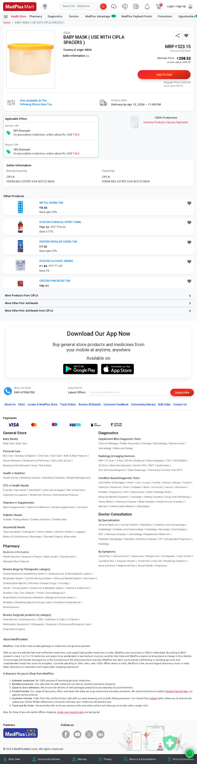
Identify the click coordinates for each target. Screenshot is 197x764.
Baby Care (21, 443)
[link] (19, 6)
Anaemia (116, 487)
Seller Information (76, 55)
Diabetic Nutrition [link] (40, 519)
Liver (138, 482)
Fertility (156, 482)
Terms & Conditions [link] (183, 759)
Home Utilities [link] (45, 531)
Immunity (157, 487)
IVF (160, 539)
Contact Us (180, 404)
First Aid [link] (7, 490)
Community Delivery (143, 404)
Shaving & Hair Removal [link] (16, 465)
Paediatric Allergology (110, 539)
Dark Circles (184, 556)
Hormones (89, 578)
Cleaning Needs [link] (12, 531)
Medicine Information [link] (16, 552)
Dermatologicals (55, 593)
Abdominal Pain (127, 565)
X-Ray (120, 460)
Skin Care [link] (8, 455)
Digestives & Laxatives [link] (15, 495)
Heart (130, 482)
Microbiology (160, 443)
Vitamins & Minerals (77, 588)
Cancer (169, 487)
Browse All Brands (90, 404)
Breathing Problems (175, 561)
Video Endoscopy (137, 470)
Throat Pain (144, 561)
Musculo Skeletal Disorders (113, 496)
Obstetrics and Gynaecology (170, 524)
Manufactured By (16, 170)
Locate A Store (42, 404)
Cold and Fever (121, 556)
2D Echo (102, 465)
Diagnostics (55, 16)
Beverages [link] (36, 536)
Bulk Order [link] (14, 759)
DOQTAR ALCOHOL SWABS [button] (56, 261)
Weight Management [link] (78, 477)
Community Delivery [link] (49, 759)
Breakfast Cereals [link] (30, 477)
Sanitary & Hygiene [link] (26, 455)
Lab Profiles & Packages (111, 482)
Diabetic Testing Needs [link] (16, 519)
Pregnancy (116, 492)
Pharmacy (35, 16)
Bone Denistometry (120, 465)
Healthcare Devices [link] (40, 495)
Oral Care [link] (43, 455)
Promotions (165, 16)
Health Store (15, 16)
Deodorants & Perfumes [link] (36, 460)
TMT (169, 460)
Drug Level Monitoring (177, 496)
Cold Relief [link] (34, 490)
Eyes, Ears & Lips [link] (61, 460)
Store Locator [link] (51, 556)
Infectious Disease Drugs (42, 583)
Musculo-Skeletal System (68, 578)
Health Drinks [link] (10, 477)
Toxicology (136, 496)
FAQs (21, 404)
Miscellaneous (11, 607)
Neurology (164, 529)
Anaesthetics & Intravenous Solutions (23, 597)
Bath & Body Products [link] (75, 455)
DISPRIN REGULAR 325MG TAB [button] (58, 241)
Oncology (64, 583)
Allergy (176, 482)
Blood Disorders (147, 501)
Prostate (102, 492)
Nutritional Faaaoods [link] (54, 477)
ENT (100, 534)
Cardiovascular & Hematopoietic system (69, 573)
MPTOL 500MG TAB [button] (51, 202)
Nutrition (8, 593)
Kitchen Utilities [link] (64, 531)
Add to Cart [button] (164, 74)
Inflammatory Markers (122, 506)
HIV (126, 492)
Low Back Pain (106, 561)
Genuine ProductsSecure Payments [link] (165, 122)
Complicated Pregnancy (178, 539)
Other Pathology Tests (158, 492)
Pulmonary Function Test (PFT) (165, 470)
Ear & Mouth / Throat (32, 593)
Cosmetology (135, 534)
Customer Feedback (116, 404)
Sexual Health (145, 565)
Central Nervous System (39, 578)
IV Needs (73, 619)
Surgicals (52, 624)
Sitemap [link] (82, 759)
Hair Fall (157, 561)
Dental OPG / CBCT (143, 465)
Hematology (104, 448)
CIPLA (66, 32)
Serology (147, 443)
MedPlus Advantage (100, 16)
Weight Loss (152, 556)
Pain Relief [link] (20, 490)
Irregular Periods (126, 561)
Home (7, 22)
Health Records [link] (11, 556)
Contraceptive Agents (14, 583)
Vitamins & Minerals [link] (38, 507)
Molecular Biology (123, 448)
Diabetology (104, 529)
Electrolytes (143, 506)
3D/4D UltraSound (135, 460)
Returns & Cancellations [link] (142, 759)
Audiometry (163, 465)
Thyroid (186, 482)
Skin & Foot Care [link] (75, 490)
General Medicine (108, 524)
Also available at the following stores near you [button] (36, 102)
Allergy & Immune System (60, 597)
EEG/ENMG (180, 460)
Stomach (103, 506)
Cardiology (151, 529)
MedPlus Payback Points (137, 16)
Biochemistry (177, 443)
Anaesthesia (10, 619)
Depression (137, 556)
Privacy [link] (108, 759)
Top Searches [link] (67, 556)
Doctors (74, 16)
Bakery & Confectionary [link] (15, 536)
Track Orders (68, 404)
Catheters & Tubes (56, 619)
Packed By (108, 170)
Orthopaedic (37, 624)
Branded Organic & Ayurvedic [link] (60, 536)
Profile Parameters (130, 443)
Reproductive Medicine (156, 534)
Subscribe (182, 392)
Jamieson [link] (82, 507)
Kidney (166, 482)
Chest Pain (104, 556)
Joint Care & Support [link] (53, 490)
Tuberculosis (137, 492)
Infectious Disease (126, 501)
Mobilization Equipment (16, 624)
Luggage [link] (80, 531)
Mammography (155, 460)
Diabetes (136, 487)
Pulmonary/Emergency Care (74, 624)
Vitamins (103, 487)
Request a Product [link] (32, 556)
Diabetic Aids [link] (59, 519)
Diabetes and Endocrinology (128, 529)
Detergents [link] (29, 531)
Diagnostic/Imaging (14, 629)
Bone (146, 487)
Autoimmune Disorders (171, 501)
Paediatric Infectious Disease (140, 539)
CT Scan (109, 460)
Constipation (168, 556)
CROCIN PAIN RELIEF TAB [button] (54, 280)
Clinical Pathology (108, 443)
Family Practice (129, 524)
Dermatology (179, 529)
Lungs (146, 482)
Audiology (103, 544)
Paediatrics (146, 524)
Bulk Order (164, 404)
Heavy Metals (105, 501)
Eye (16, 593)
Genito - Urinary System (16, 588)
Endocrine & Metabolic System (47, 588)
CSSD (40, 619)
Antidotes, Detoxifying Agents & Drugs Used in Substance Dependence (42, 602)
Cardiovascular (27, 619)
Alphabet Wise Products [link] (16, 561)
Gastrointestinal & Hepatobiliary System (24, 573)
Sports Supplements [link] (14, 507)
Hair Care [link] (56, 455)
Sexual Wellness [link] (12, 460)
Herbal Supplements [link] (63, 507)
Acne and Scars (107, 565)
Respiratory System (13, 578)
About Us (10, 404)
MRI (100, 460)
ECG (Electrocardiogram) (111, 470)
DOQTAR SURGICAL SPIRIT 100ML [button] (60, 222)
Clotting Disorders (153, 496)
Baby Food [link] (8, 443)
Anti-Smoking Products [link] (66, 495)
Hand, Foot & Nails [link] (41, 465)
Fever (126, 487)
